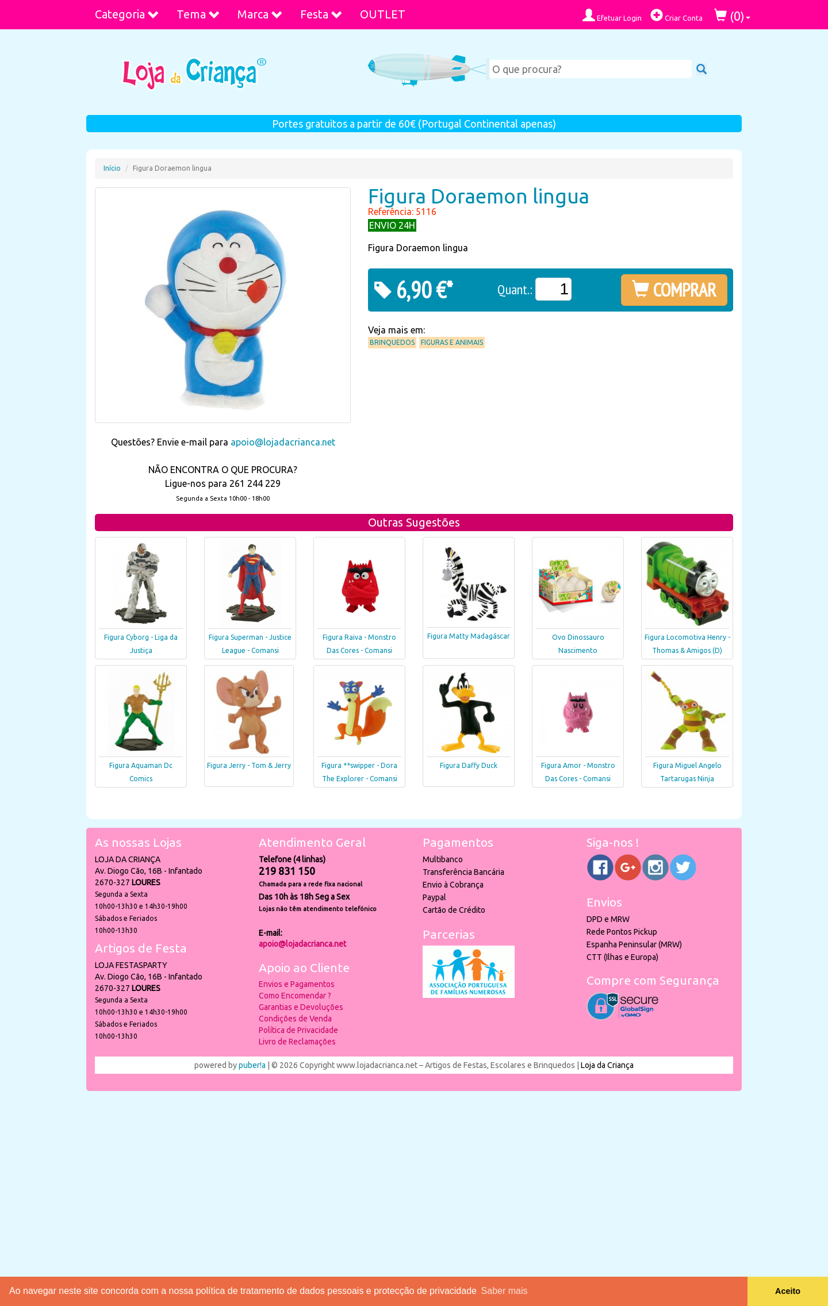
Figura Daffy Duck (468, 765)
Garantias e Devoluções (301, 1007)
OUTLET (382, 14)
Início (112, 168)
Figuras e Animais (452, 342)
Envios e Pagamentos (297, 984)
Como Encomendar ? (295, 995)
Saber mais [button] (504, 1291)
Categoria (127, 14)
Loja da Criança (607, 1065)
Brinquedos (392, 342)
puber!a (252, 1065)
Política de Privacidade (298, 1030)
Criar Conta (676, 15)
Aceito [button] (787, 1291)
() (732, 16)
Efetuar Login (612, 15)
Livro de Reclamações (297, 1041)
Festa (321, 14)
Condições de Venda (295, 1018)
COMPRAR (674, 290)
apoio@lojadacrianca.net (283, 442)
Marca (260, 14)
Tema (198, 14)
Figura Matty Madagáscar (468, 636)
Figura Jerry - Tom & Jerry (249, 765)
